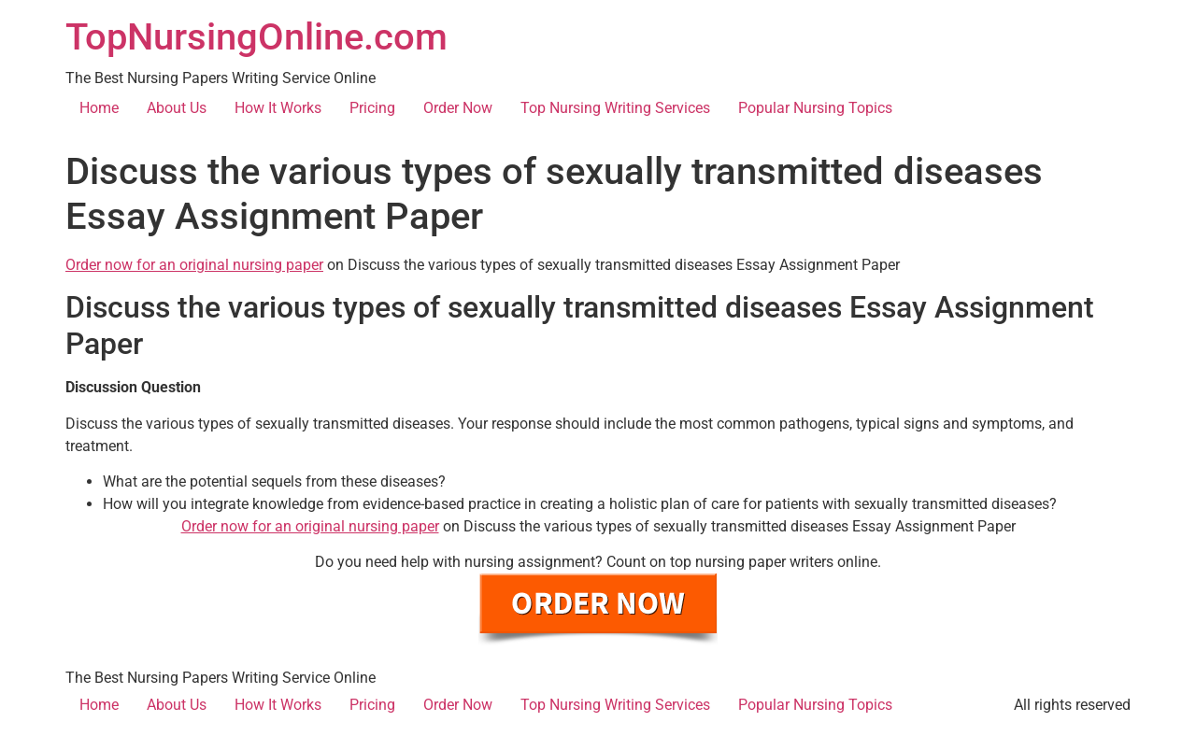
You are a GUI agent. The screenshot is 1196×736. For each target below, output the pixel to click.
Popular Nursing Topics (815, 108)
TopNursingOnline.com (256, 37)
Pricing (372, 108)
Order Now (457, 108)
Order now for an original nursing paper (194, 265)
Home (99, 108)
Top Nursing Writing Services (615, 108)
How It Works (278, 108)
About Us (176, 108)
